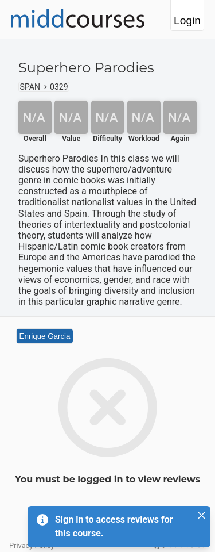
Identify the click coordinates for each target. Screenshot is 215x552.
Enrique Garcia (45, 336)
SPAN (30, 86)
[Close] (201, 515)
